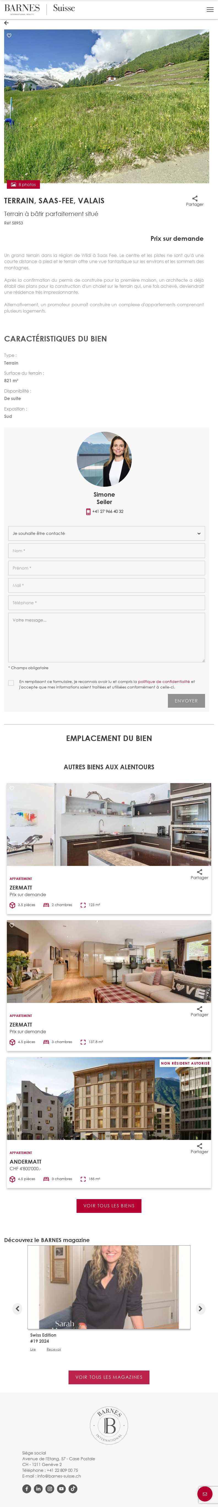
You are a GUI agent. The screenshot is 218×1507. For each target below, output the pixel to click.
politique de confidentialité (164, 681)
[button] (210, 9)
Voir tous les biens (109, 1205)
